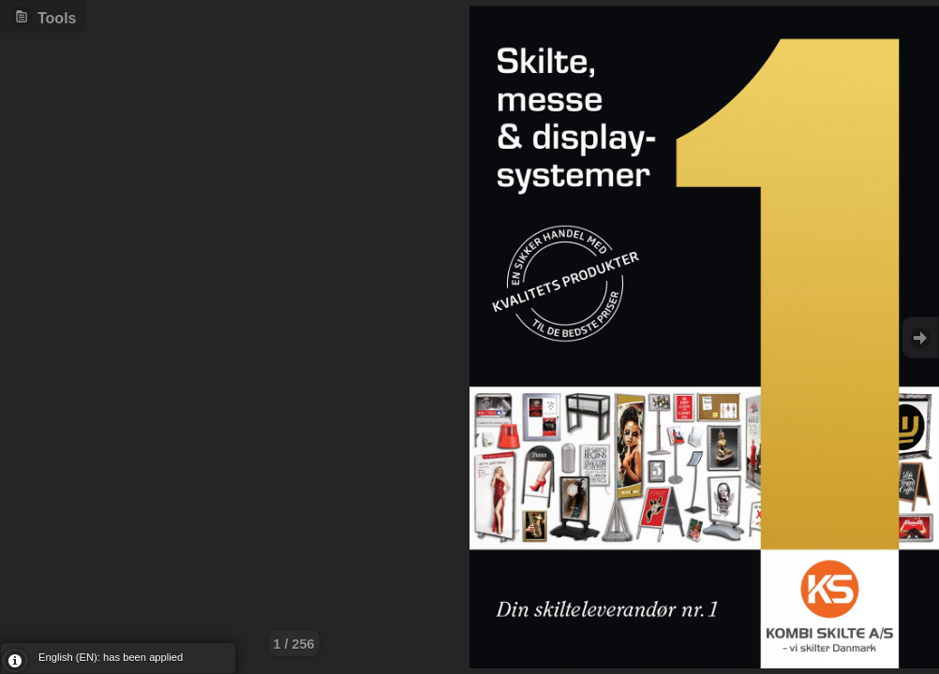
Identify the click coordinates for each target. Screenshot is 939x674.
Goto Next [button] (920, 337)
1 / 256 (294, 644)
